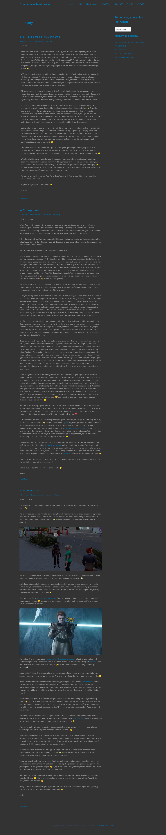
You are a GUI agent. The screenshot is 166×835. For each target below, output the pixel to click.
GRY (77, 4)
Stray (67, 423)
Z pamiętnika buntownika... (36, 4)
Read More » (24, 198)
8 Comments (24, 498)
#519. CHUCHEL (121, 49)
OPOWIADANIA (95, 4)
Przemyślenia (40, 41)
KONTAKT (141, 4)
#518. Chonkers (121, 53)
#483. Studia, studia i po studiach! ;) (41, 36)
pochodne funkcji (79, 721)
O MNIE (131, 4)
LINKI (84, 4)
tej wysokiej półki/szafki (54, 445)
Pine (66, 428)
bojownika (67, 453)
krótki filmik (93, 665)
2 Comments (24, 214)
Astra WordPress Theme (105, 826)
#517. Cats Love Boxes (123, 56)
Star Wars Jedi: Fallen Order (47, 601)
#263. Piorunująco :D (32, 493)
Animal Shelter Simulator (79, 428)
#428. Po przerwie (30, 210)
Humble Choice (87, 684)
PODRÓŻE (121, 4)
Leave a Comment (26, 41)
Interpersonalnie (37, 214)
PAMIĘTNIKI (109, 4)
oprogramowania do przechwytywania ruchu (62, 662)
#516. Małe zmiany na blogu (125, 60)
